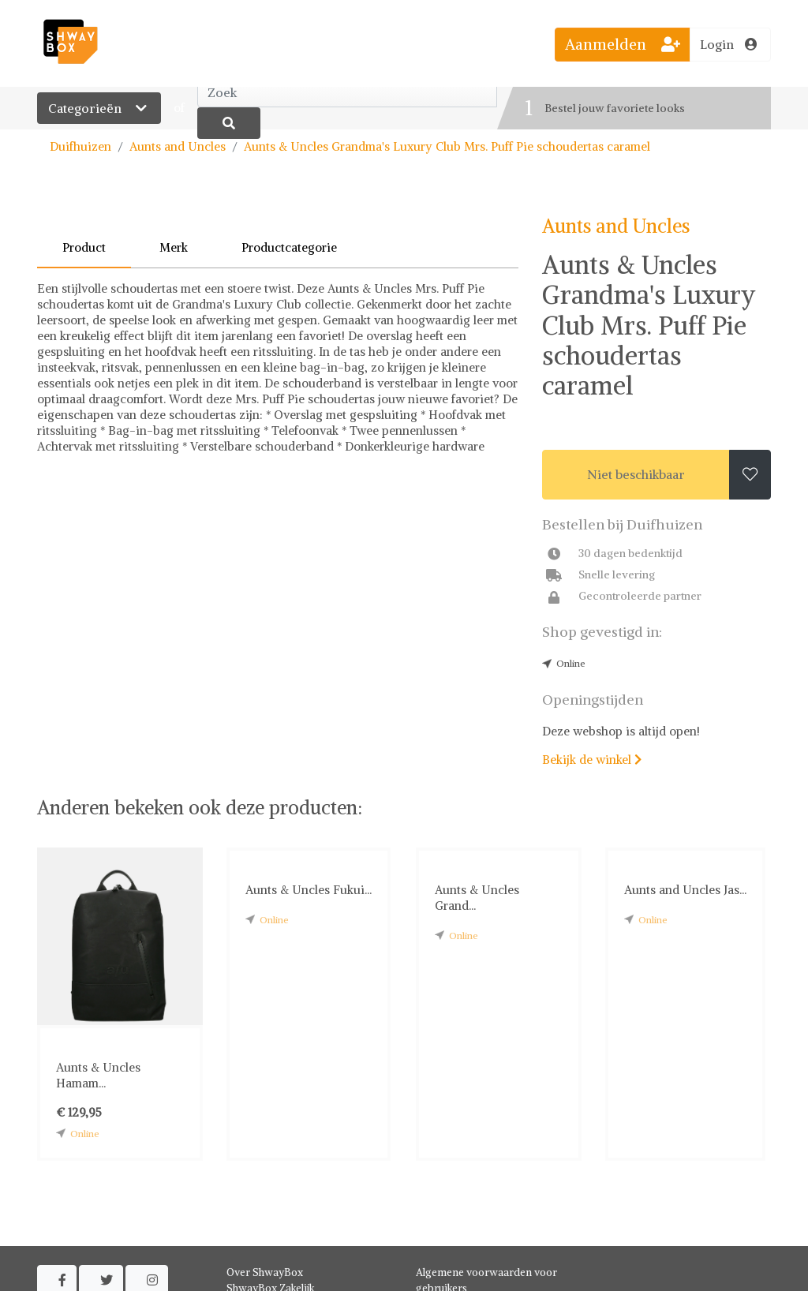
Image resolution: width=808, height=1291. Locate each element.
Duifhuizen (80, 146)
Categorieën (99, 108)
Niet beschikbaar (636, 474)
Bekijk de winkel (592, 759)
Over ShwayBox (264, 1272)
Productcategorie (289, 247)
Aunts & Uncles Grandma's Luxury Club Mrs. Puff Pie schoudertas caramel (447, 146)
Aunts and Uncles (177, 146)
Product (84, 247)
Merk (173, 247)
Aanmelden (622, 44)
